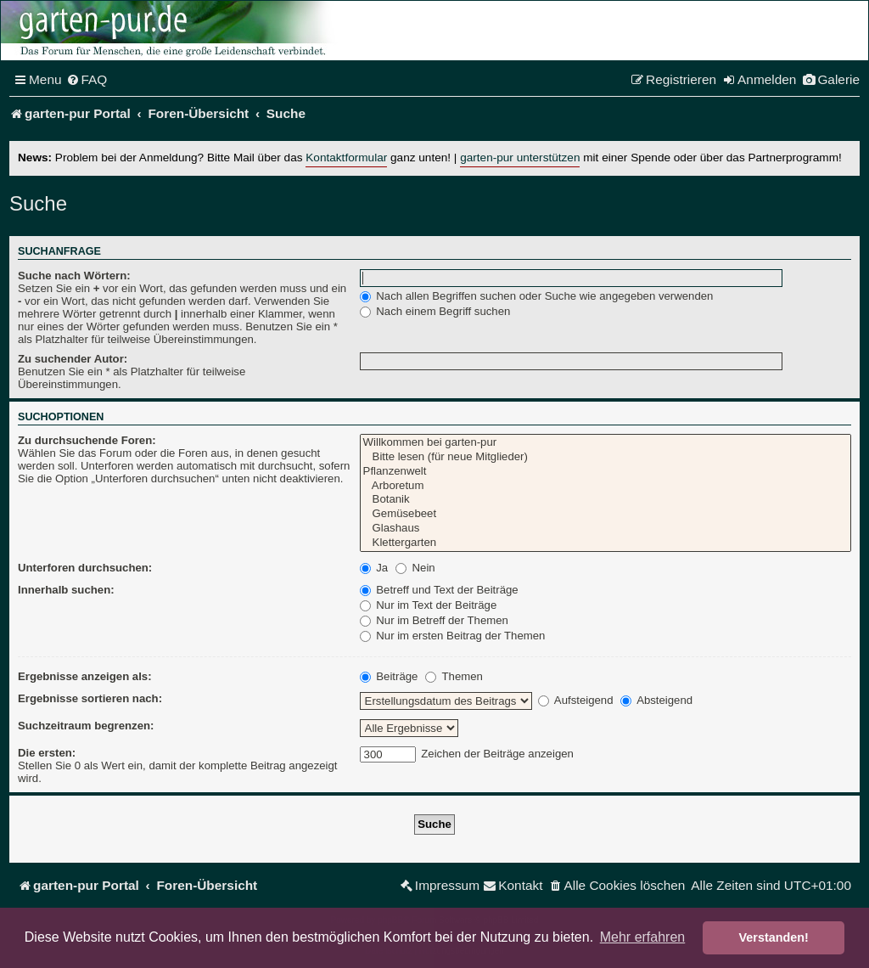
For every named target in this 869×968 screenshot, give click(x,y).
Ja (374, 567)
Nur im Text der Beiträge (428, 605)
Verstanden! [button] (774, 937)
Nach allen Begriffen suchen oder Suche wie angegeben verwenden (537, 296)
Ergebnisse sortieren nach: (90, 698)
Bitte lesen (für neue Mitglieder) (605, 457)
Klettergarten (605, 543)
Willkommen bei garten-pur (605, 443)
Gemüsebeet (605, 514)
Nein (415, 567)
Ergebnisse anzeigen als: (85, 676)
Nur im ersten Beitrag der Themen (453, 635)
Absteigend (656, 700)
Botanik (605, 499)
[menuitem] (87, 79)
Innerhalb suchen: (66, 589)
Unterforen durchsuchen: (85, 567)
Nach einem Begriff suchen (435, 311)
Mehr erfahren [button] (643, 937)
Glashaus (605, 528)
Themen (454, 676)
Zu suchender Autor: (72, 358)
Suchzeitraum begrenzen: (86, 725)
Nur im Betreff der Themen (434, 620)
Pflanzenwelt (605, 471)
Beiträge (389, 676)
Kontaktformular (346, 157)
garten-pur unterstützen (520, 157)
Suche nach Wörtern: (74, 275)
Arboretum (605, 486)
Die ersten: (47, 752)
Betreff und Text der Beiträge (439, 589)
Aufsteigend (576, 700)
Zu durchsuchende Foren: (87, 440)
